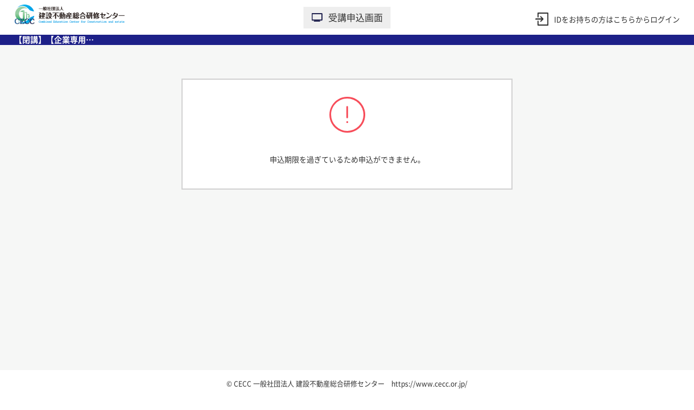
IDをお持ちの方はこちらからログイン (617, 19)
